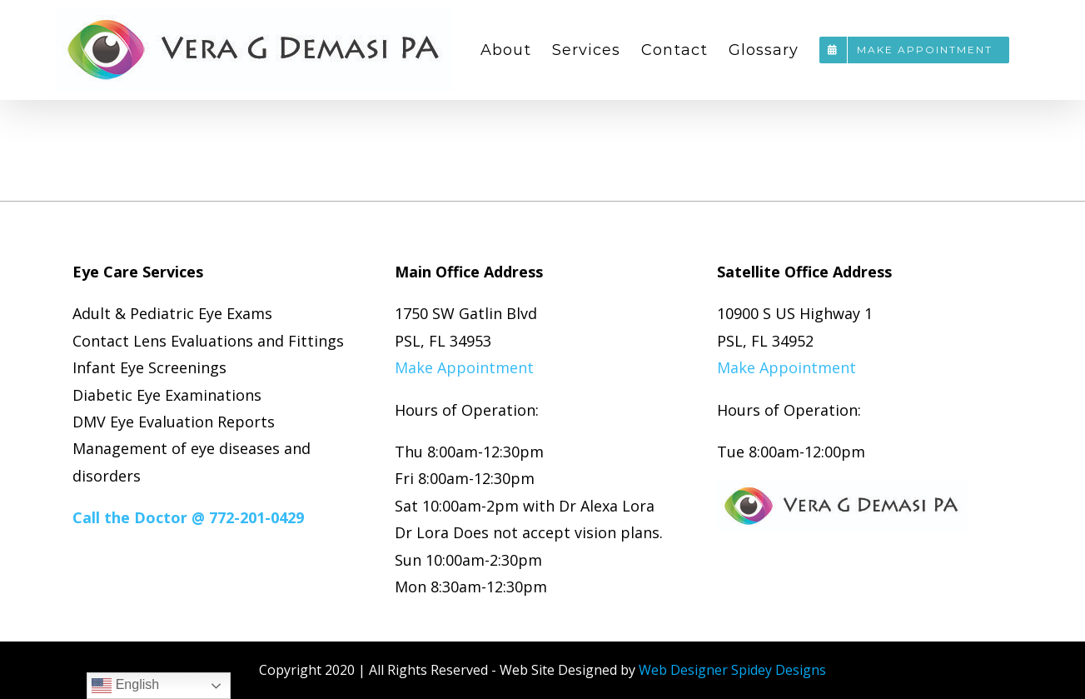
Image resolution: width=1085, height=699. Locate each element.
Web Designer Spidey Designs (732, 670)
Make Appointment (464, 367)
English (125, 686)
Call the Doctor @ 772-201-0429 (188, 517)
